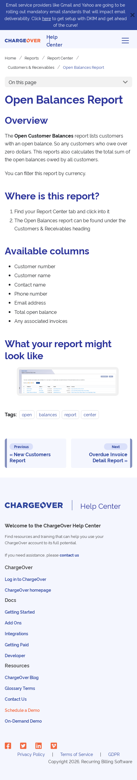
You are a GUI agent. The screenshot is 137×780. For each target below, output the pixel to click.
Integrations (16, 633)
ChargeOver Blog (22, 677)
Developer (15, 655)
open (27, 414)
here (46, 18)
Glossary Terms (20, 688)
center (90, 414)
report (70, 414)
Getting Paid (17, 644)
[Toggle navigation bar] (125, 40)
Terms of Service (76, 754)
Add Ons (13, 622)
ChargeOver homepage (28, 590)
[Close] (132, 15)
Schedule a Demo (22, 710)
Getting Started (20, 612)
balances (48, 414)
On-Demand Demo (23, 721)
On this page (22, 82)
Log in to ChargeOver (25, 579)
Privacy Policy (31, 754)
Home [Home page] (10, 57)
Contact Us (16, 699)
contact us (69, 554)
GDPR (114, 754)
